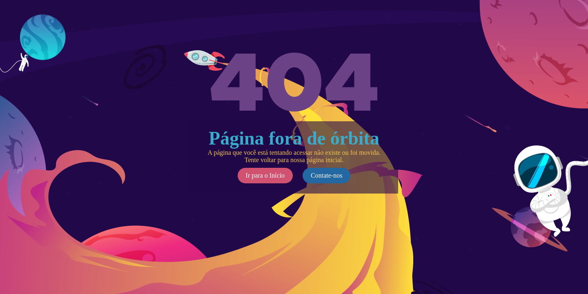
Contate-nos (326, 175)
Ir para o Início (265, 175)
